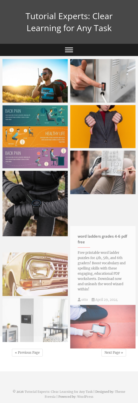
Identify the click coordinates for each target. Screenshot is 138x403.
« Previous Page (27, 353)
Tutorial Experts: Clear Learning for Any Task (69, 22)
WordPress (85, 397)
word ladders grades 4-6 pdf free (102, 261)
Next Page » (113, 353)
